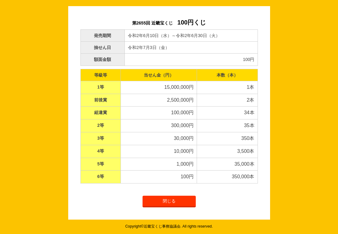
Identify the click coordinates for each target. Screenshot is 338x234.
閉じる (169, 200)
